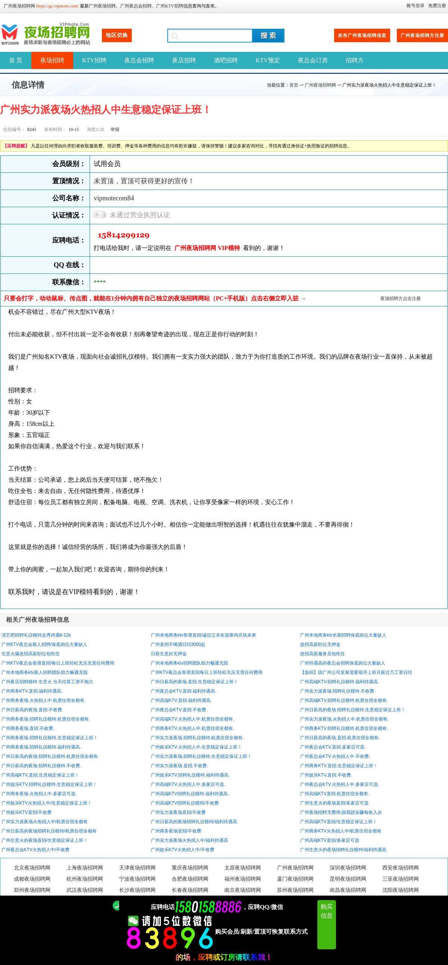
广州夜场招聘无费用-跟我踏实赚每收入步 (341, 812)
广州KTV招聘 (169, 6)
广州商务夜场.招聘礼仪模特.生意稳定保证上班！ (49, 737)
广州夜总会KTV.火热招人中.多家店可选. (339, 784)
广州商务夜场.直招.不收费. (28, 728)
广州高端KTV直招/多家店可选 (330, 840)
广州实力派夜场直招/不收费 (178, 812)
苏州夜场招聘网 (295, 890)
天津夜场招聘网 (137, 868)
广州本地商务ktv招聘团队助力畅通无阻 (189, 663)
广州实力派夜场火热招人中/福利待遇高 (189, 840)
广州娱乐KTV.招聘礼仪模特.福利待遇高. (190, 775)
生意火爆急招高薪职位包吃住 (30, 653)
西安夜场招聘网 (400, 868)
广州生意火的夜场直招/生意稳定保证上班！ (44, 840)
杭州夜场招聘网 (84, 879)
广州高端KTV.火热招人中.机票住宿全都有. (192, 719)
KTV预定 (268, 60)
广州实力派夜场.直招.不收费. (179, 765)
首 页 (15, 60)
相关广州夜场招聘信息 (37, 619)
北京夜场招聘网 (32, 868)
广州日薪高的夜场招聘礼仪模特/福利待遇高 (194, 821)
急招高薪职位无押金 (320, 644)
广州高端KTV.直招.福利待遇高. (181, 700)
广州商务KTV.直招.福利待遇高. (32, 691)
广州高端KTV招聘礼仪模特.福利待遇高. (190, 793)
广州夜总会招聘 (136, 6)
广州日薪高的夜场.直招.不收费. (32, 709)
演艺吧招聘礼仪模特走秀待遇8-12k (36, 635)
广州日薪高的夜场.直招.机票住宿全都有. (340, 737)
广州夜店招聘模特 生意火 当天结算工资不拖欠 (47, 681)
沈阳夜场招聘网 (400, 890)
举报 (115, 129)
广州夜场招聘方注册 (422, 35)
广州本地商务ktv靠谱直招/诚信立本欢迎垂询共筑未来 (203, 635)
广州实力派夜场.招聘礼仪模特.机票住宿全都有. (197, 737)
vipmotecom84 (114, 198)
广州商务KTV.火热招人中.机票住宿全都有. (192, 728)
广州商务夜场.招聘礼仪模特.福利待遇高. (41, 747)
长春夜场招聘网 (190, 890)
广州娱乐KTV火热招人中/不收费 (183, 849)
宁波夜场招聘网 (137, 879)
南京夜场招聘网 (242, 890)
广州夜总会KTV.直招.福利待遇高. (184, 691)
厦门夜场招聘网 (295, 879)
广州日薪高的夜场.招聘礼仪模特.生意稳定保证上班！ (353, 709)
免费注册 (437, 5)
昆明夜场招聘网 (348, 879)
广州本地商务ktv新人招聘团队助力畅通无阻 (44, 672)
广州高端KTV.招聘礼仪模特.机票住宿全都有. (344, 700)
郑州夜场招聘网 (32, 890)
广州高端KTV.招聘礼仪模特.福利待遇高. (339, 681)
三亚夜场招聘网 (400, 879)
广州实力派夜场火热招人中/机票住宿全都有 (44, 821)
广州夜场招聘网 (19, 6)
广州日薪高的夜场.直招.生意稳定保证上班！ (195, 681)
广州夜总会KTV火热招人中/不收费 (35, 849)
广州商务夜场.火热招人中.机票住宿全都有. (43, 700)
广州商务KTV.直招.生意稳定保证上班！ (339, 765)
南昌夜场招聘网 (348, 890)
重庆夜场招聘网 (190, 868)
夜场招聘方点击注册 (400, 298)
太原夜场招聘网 (242, 868)
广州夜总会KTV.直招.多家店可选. (333, 747)
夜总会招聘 (139, 60)
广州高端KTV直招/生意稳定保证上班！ (338, 821)
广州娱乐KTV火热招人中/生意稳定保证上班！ (46, 803)
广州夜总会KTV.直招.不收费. (179, 709)
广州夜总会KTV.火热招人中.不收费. (335, 756)
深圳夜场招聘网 (348, 868)
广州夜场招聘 (102, 6)
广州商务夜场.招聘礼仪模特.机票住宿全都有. (45, 719)
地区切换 (117, 35)
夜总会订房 (313, 60)
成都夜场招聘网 (32, 879)
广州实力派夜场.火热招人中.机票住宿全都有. (344, 719)
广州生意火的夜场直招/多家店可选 (334, 803)
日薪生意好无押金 (169, 653)
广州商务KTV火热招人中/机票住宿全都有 (341, 831)
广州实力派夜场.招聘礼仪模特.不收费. (338, 691)
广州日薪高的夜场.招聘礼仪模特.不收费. (41, 765)
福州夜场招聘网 (242, 879)
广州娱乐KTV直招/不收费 (26, 812)
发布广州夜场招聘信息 (362, 35)
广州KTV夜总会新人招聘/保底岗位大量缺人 (44, 644)
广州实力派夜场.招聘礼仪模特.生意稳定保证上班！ (201, 756)
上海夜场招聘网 (84, 868)
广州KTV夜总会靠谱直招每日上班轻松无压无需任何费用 (206, 672)
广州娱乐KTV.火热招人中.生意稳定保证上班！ (196, 747)
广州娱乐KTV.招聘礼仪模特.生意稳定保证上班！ (49, 784)
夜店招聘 (184, 60)
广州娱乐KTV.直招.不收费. (326, 775)
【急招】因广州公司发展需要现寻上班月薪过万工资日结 (356, 672)
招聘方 (355, 60)
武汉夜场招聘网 (84, 890)
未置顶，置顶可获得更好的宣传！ (144, 181)
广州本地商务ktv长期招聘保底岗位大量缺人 (343, 635)
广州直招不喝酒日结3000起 (178, 644)
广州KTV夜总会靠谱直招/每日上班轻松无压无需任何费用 (58, 663)
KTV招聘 (94, 60)
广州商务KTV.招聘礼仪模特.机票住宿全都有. (344, 728)
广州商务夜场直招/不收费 (176, 831)
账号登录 (415, 5)
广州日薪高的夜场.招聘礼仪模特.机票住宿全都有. (50, 756)
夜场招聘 (52, 60)
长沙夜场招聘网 (137, 890)
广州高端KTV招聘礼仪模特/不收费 (185, 803)
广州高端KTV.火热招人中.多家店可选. (188, 784)
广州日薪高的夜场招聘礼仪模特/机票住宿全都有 (49, 831)
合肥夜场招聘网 (190, 879)
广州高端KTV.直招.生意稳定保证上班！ (40, 775)
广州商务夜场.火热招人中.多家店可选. (39, 793)
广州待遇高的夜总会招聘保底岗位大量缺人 (342, 663)
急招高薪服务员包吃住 (322, 653)
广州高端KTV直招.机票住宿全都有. (335, 793)
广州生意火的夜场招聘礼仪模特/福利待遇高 (343, 849)
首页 (293, 85)
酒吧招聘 (226, 60)
